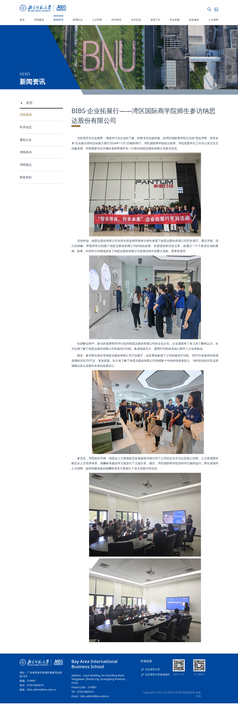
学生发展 (175, 19)
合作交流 (136, 19)
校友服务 (194, 19)
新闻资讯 (58, 19)
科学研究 (116, 19)
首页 (22, 19)
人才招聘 (213, 19)
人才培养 (97, 19)
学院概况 (39, 19)
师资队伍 (78, 19)
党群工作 (155, 19)
